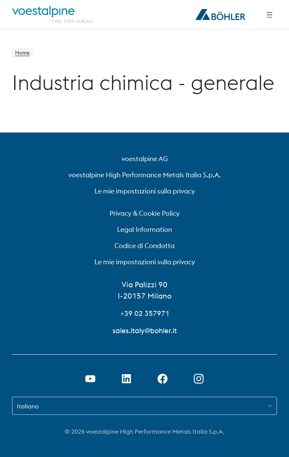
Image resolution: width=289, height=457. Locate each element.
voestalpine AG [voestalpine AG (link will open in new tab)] (145, 158)
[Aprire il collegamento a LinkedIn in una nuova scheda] (126, 379)
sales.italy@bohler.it (144, 330)
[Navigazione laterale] (269, 14)
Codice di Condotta (144, 245)
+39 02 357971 (144, 313)
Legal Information (144, 229)
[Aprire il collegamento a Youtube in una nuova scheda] (90, 379)
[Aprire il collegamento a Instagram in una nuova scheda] (199, 379)
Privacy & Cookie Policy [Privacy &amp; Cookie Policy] (144, 213)
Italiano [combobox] (28, 406)
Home (23, 53)
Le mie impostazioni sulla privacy (144, 191)
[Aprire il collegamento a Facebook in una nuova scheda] (163, 379)
